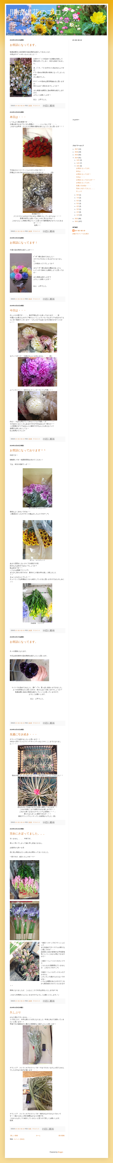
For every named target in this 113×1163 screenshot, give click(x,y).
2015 (76, 155)
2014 (76, 158)
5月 (78, 203)
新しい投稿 (14, 1135)
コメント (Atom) (19, 1139)
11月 (78, 163)
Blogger (60, 1152)
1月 (78, 215)
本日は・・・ (18, 117)
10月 (78, 166)
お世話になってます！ (24, 242)
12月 (78, 160)
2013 (76, 218)
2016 (76, 152)
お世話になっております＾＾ (28, 450)
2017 (76, 149)
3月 (78, 209)
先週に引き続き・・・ (23, 734)
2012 (76, 221)
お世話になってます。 (24, 44)
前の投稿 (61, 1135)
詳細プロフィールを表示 (80, 234)
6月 (78, 201)
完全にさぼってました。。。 (28, 833)
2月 (78, 212)
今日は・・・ (18, 310)
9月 (78, 195)
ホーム (38, 1135)
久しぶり (15, 1012)
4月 (78, 206)
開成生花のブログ (39, 12)
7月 (78, 198)
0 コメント (37, 105)
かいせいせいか (20, 105)
